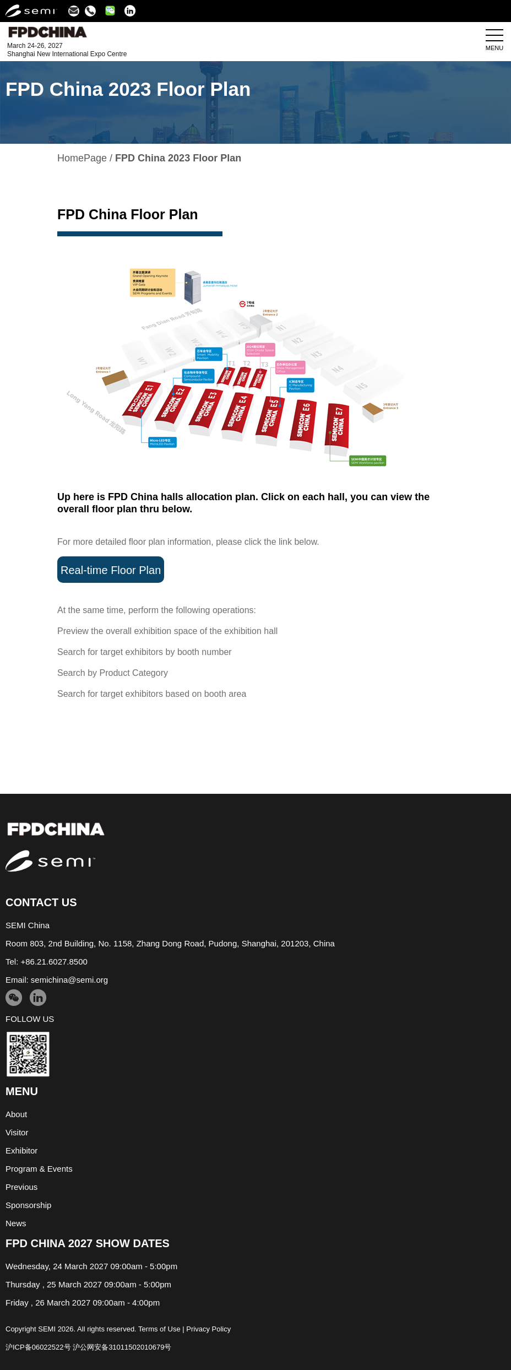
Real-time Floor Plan (111, 570)
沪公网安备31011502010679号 (122, 1347)
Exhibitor (21, 1150)
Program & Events (39, 1168)
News (16, 1223)
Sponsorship (28, 1205)
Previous (21, 1187)
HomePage (82, 158)
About (16, 1114)
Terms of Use (159, 1329)
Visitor (17, 1132)
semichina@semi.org (69, 979)
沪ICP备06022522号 (38, 1347)
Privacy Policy (208, 1329)
